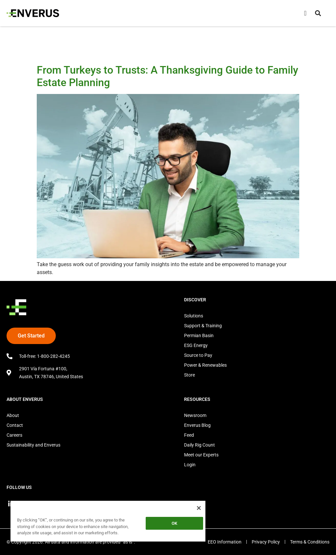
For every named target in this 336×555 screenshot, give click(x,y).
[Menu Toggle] (305, 13)
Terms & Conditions (309, 541)
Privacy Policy (266, 541)
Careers (14, 435)
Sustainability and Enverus (33, 445)
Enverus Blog (197, 425)
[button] (318, 13)
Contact (15, 425)
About (13, 415)
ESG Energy (196, 345)
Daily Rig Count (199, 445)
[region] (107, 522)
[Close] (199, 508)
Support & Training (203, 325)
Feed (189, 435)
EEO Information (225, 541)
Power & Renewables (205, 365)
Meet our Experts (201, 454)
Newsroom (195, 415)
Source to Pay (198, 355)
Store (189, 375)
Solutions (193, 315)
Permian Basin (199, 335)
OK (174, 523)
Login (190, 464)
